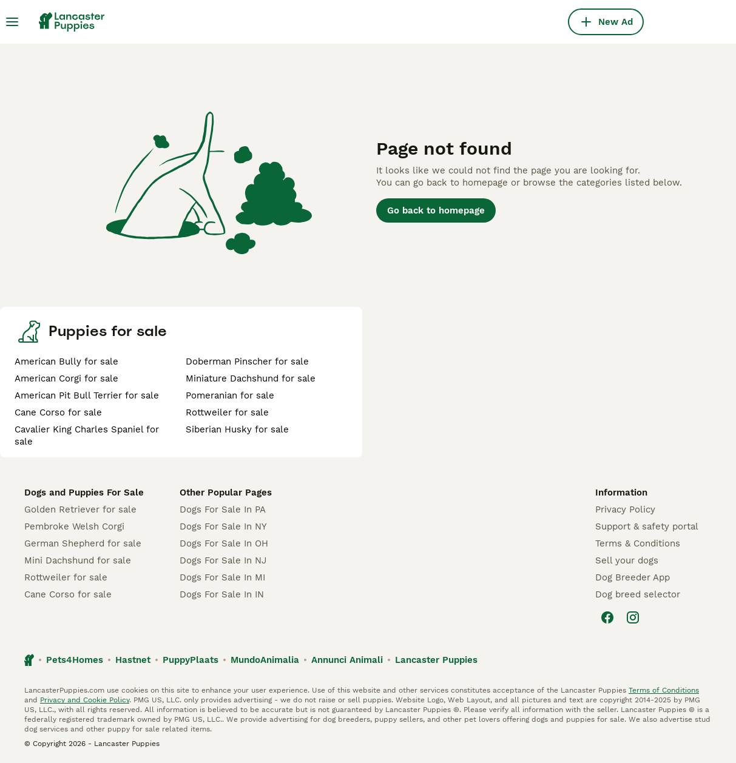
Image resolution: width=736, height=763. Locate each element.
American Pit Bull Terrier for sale (87, 395)
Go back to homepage (436, 210)
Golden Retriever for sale (80, 509)
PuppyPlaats (190, 659)
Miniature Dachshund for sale (251, 378)
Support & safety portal (646, 526)
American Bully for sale (66, 361)
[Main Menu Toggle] (12, 22)
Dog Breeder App (632, 577)
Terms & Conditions (637, 543)
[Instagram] (633, 617)
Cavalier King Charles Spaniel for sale (87, 435)
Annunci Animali (347, 659)
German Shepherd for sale (82, 543)
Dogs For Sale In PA (223, 509)
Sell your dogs (626, 560)
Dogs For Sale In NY (223, 526)
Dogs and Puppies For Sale (84, 492)
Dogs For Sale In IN (222, 594)
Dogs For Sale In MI (222, 577)
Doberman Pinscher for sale (247, 361)
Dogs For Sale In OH (224, 543)
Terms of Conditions (664, 690)
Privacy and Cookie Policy (84, 700)
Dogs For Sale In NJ (223, 560)
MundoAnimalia (265, 659)
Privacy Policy (625, 509)
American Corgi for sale (66, 378)
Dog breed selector (637, 594)
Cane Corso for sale (58, 412)
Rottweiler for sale (227, 412)
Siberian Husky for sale (237, 429)
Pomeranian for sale (230, 395)
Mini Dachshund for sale (77, 560)
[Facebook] (607, 617)
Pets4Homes (74, 659)
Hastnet (132, 659)
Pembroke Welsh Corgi (74, 526)
